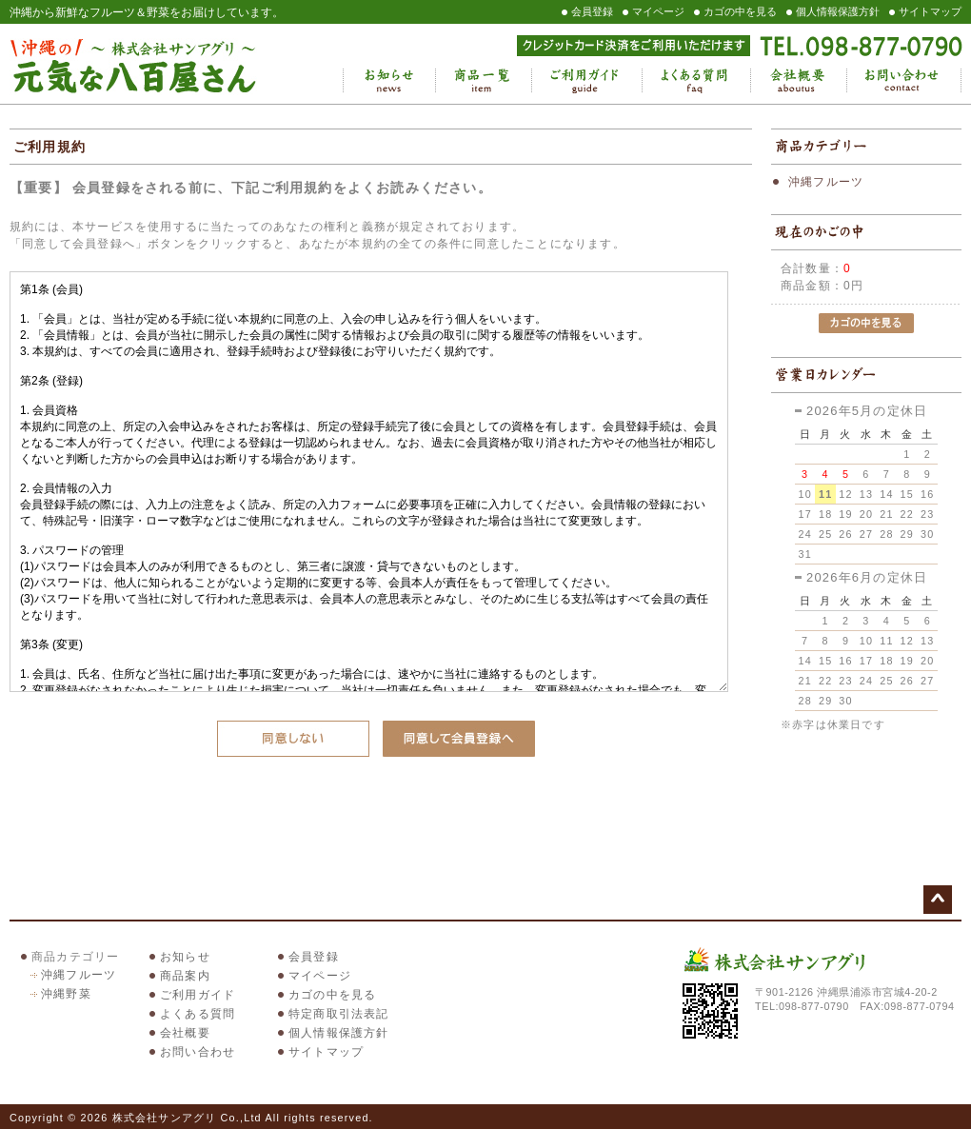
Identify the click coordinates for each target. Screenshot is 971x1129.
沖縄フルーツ (825, 181)
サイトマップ (930, 11)
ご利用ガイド (586, 81)
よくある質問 (696, 81)
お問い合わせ (903, 81)
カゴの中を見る (740, 11)
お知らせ (389, 81)
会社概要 (798, 81)
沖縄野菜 (66, 993)
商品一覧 (483, 81)
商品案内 (185, 975)
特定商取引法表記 (338, 1013)
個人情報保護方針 (838, 11)
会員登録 (592, 11)
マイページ (658, 11)
